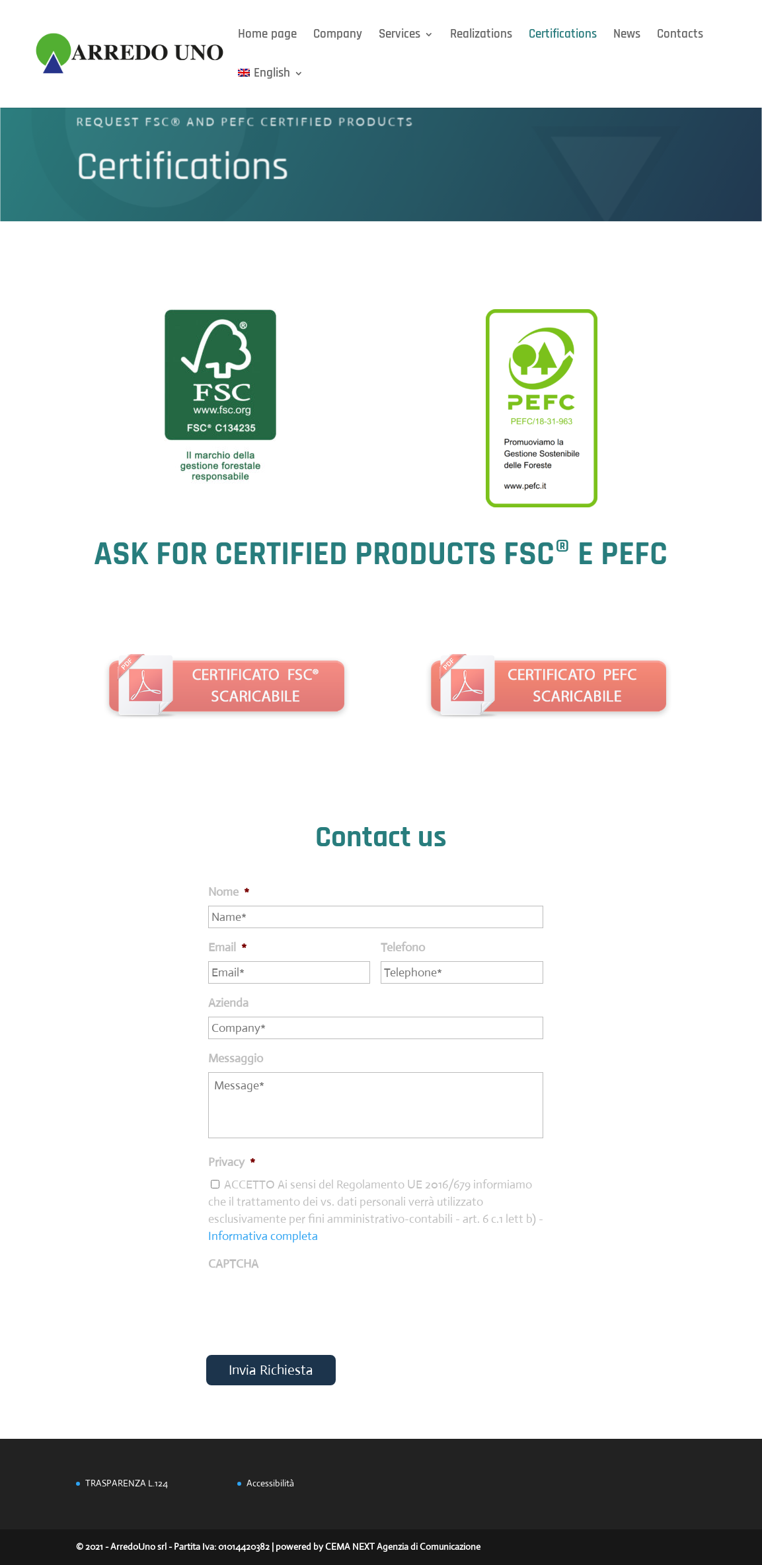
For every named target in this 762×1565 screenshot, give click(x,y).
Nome (228, 892)
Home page (267, 36)
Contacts (680, 36)
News (626, 36)
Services (399, 36)
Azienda (228, 1003)
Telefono (403, 947)
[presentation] (308, 1303)
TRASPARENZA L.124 (126, 1483)
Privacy (231, 1162)
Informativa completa (263, 1236)
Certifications (563, 36)
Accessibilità (270, 1483)
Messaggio (235, 1058)
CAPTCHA (233, 1263)
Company (337, 36)
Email (227, 947)
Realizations (481, 36)
